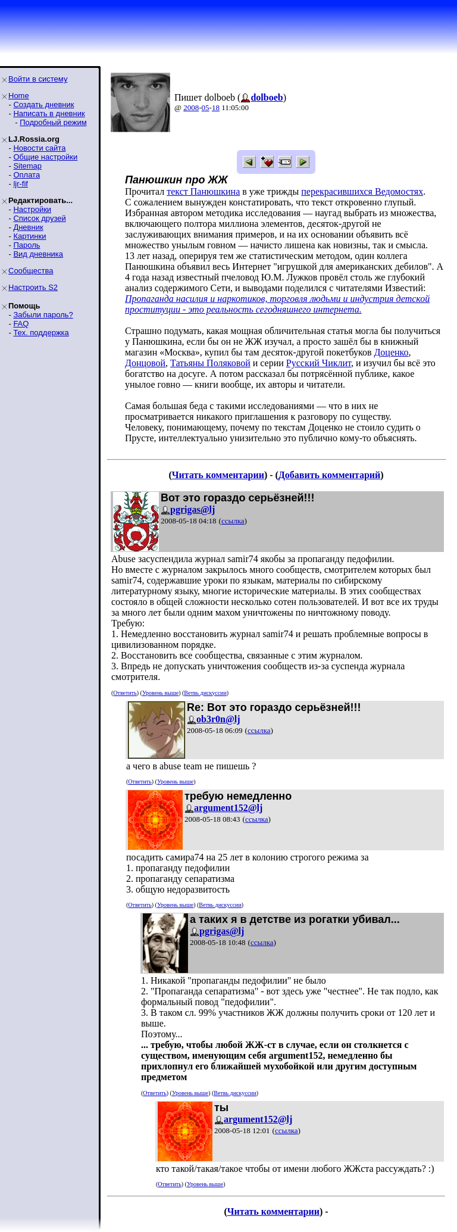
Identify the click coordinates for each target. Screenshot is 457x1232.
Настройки (32, 209)
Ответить (124, 693)
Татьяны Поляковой (210, 363)
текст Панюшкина (203, 191)
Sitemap (27, 165)
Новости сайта (39, 148)
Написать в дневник (48, 113)
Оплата (26, 174)
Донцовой (145, 363)
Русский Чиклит (318, 363)
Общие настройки (45, 156)
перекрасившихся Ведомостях (362, 191)
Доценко (391, 352)
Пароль (26, 245)
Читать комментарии (218, 475)
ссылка (233, 520)
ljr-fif (20, 183)
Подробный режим (53, 122)
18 (216, 107)
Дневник (28, 227)
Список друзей (39, 218)
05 (205, 107)
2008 (191, 107)
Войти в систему (37, 78)
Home (18, 95)
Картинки (29, 236)
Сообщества (31, 270)
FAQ (21, 323)
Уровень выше (160, 693)
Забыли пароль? (43, 314)
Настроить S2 (33, 287)
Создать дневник (43, 104)
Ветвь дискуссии (205, 693)
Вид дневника (38, 253)
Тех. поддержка (40, 332)
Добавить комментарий (329, 475)
